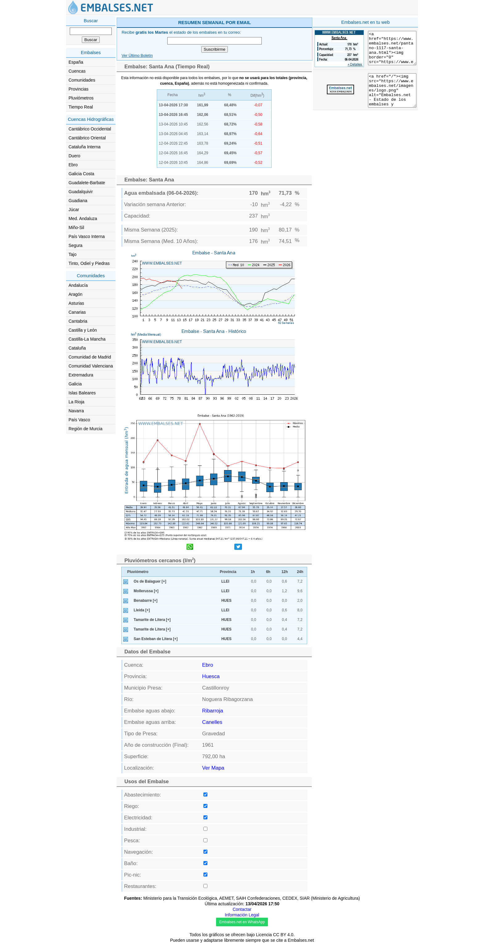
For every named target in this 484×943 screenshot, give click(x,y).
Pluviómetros (81, 98)
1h (253, 572)
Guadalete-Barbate (87, 182)
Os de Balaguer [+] (150, 581)
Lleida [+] (142, 610)
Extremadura (81, 374)
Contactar (242, 909)
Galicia (75, 383)
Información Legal (242, 914)
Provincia (228, 572)
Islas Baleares (82, 392)
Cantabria (78, 321)
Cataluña (77, 348)
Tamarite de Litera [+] (152, 620)
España (76, 62)
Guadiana (78, 200)
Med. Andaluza (83, 218)
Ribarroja (212, 711)
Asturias (76, 303)
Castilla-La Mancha (87, 339)
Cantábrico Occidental (90, 128)
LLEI (225, 581)
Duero (74, 155)
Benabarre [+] (145, 600)
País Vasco (79, 419)
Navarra (76, 410)
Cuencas (77, 71)
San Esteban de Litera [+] (155, 639)
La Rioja (76, 401)
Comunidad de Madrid (90, 357)
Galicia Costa (81, 173)
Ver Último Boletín (137, 55)
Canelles (212, 722)
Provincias (79, 89)
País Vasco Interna (87, 236)
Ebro (73, 164)
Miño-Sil (76, 227)
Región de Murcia (85, 428)
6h (268, 572)
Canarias (77, 312)
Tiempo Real (81, 106)
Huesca (211, 676)
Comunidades (82, 80)
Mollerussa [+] (146, 591)
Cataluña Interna (85, 146)
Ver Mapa (213, 768)
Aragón (75, 294)
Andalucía (78, 285)
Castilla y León (83, 330)
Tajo (73, 254)
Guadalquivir (81, 191)
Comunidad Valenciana (91, 365)
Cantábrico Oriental (87, 137)
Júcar (74, 209)
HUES (226, 600)
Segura (75, 245)
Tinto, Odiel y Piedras (89, 263)
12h (285, 572)
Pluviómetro (137, 572)
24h (300, 572)
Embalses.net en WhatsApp (242, 922)
